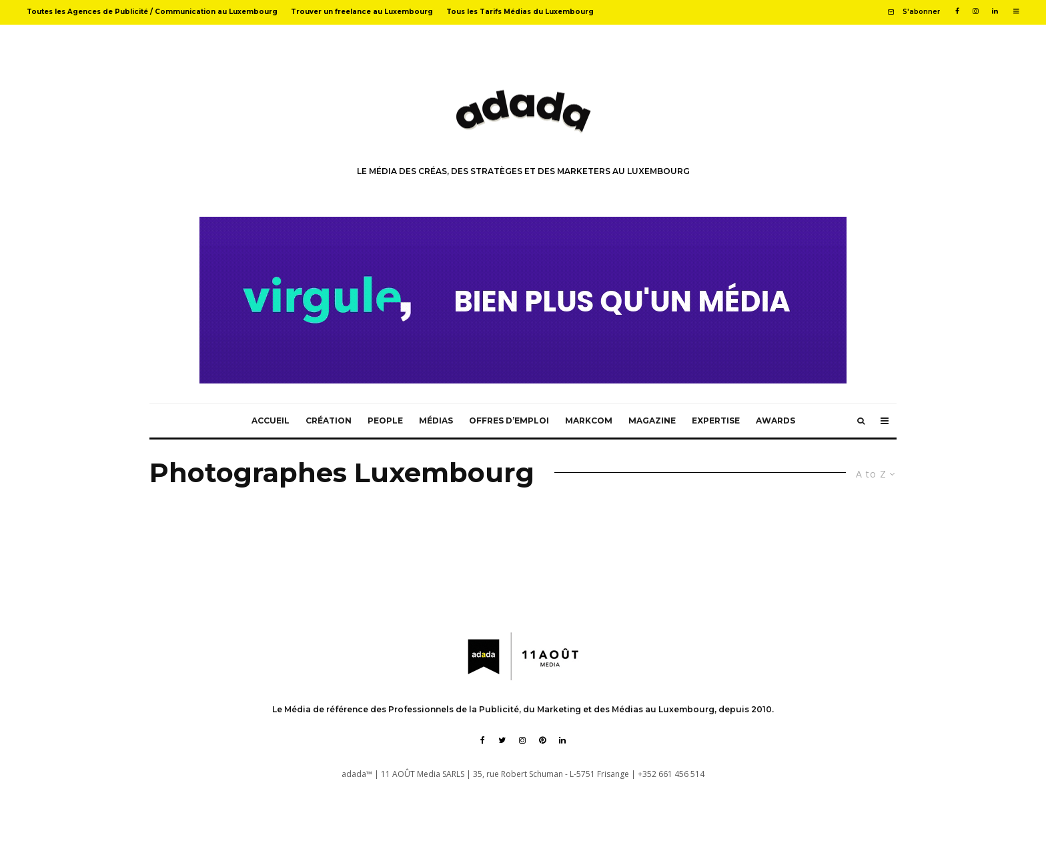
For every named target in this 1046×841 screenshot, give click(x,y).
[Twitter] (502, 740)
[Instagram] (975, 11)
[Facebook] (957, 11)
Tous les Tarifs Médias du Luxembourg (520, 11)
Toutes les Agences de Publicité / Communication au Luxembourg (152, 11)
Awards (775, 420)
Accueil (270, 420)
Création (329, 420)
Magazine (652, 420)
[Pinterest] (542, 740)
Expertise (716, 420)
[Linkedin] (995, 11)
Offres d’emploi (509, 420)
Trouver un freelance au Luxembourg (362, 11)
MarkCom (588, 420)
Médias (436, 420)
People (385, 420)
